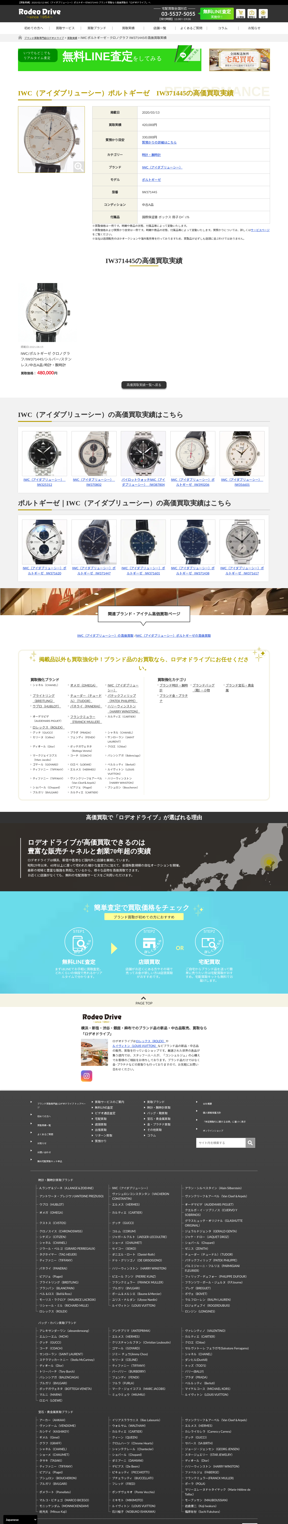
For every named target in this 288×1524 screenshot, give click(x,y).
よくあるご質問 (191, 28)
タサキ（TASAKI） (51, 1434)
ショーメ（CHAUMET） (128, 1225)
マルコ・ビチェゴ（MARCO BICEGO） (65, 1473)
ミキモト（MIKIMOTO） (128, 1473)
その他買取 (154, 1138)
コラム (222, 28)
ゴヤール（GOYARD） (127, 1326)
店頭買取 (101, 1132)
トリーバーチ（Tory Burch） (57, 1349)
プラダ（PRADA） (197, 1355)
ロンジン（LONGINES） (201, 1293)
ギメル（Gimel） (50, 1411)
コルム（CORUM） (125, 1213)
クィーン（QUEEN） (126, 1411)
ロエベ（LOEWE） (51, 1378)
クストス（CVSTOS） (53, 1205)
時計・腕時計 (151, 155)
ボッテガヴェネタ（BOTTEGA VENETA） (66, 1366)
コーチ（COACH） (51, 1326)
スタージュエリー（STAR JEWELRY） (209, 1428)
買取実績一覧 (42, 1126)
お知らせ (254, 28)
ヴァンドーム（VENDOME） (58, 1399)
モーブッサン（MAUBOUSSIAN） (207, 1473)
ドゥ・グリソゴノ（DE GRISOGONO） (138, 1242)
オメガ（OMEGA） (82, 685)
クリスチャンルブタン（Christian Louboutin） (142, 1320)
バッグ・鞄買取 (157, 1121)
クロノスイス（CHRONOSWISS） (61, 1213)
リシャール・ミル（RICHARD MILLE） (64, 1287)
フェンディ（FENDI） (126, 1355)
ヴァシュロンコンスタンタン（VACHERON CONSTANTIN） (140, 1178)
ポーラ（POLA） (196, 1457)
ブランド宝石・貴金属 (239, 685)
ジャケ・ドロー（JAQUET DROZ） (208, 1219)
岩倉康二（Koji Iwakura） (201, 1479)
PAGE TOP (143, 1011)
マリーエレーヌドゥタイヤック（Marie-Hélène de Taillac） (217, 1465)
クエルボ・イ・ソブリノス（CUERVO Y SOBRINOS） (211, 1194)
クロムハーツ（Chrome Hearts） (133, 1416)
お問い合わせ (42, 1142)
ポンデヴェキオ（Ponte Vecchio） (134, 1465)
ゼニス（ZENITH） (197, 1230)
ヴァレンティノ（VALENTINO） (206, 1308)
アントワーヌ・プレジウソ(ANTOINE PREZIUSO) (71, 1178)
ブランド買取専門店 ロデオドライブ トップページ (61, 1112)
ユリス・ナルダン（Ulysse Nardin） (135, 1281)
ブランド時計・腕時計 (173, 685)
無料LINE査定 (104, 1115)
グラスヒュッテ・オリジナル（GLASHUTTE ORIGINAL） (214, 1205)
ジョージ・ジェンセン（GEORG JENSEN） (213, 1422)
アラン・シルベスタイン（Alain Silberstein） (214, 1170)
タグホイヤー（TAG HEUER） (59, 1236)
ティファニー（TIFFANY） (56, 1242)
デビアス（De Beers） (126, 1440)
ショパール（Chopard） (200, 1225)
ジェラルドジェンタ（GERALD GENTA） (212, 1213)
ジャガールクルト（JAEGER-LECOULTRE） (140, 1219)
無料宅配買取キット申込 (50, 1148)
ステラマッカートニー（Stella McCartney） (67, 1337)
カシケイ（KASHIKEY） (55, 1405)
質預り (248, 12)
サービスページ (260, 230)
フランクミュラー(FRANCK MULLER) (209, 1451)
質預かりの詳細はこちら (159, 142)
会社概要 (205, 1110)
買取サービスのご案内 (109, 1110)
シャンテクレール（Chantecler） (133, 1422)
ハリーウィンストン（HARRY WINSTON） (121, 705)
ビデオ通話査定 (105, 1121)
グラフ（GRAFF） (51, 1416)
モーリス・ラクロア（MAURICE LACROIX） (68, 1281)
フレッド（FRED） (124, 1457)
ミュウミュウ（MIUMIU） (129, 1372)
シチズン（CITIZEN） (53, 1219)
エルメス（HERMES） (126, 1186)
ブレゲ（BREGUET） (199, 1270)
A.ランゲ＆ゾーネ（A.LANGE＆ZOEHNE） (67, 1170)
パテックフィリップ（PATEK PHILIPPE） (120, 696)
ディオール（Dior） (52, 1343)
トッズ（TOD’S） (196, 1343)
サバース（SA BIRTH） (200, 1416)
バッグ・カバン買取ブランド (55, 1302)
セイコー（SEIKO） (125, 1230)
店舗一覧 (159, 28)
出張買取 (101, 1138)
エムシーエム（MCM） (54, 1314)
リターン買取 (103, 1143)
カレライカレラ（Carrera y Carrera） (209, 1405)
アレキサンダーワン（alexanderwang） (65, 1308)
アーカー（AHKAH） (53, 1393)
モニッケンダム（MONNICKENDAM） (65, 1479)
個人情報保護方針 (211, 1115)
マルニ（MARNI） (51, 1372)
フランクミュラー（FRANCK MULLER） (83, 714)
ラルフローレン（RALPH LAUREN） (209, 1281)
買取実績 (128, 28)
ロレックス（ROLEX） (46, 721)
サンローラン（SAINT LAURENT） (62, 1332)
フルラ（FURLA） (124, 1361)
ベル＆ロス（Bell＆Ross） (56, 1276)
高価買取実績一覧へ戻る (144, 385)
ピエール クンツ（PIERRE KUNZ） (135, 1258)
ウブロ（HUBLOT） (45, 703)
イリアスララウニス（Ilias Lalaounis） (137, 1393)
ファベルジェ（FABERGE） (203, 1445)
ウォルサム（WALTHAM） (129, 1399)
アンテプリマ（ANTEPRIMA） (132, 1308)
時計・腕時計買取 (159, 1115)
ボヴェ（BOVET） (197, 1276)
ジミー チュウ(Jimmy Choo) (130, 1332)
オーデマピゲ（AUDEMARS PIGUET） (210, 1186)
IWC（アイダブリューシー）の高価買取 (105, 636)
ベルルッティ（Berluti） (201, 1361)
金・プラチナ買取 (159, 1132)
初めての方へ (33, 28)
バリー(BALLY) (194, 1349)
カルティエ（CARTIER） (128, 1194)
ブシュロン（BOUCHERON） (59, 1451)
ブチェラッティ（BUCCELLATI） (133, 1451)
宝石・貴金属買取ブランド (54, 1387)
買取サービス (65, 28)
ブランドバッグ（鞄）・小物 (207, 687)
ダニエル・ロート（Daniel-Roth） (134, 1236)
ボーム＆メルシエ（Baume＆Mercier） (137, 1276)
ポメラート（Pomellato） (56, 1465)
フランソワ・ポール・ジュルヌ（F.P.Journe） (214, 1264)
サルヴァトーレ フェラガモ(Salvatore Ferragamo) (217, 1326)
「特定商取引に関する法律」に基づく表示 (227, 1121)
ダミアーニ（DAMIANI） (128, 1434)
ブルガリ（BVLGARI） (127, 1270)
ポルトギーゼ (151, 180)
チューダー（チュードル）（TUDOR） (86, 696)
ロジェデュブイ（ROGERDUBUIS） (208, 1287)
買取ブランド (96, 28)
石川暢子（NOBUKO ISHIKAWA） (134, 1485)
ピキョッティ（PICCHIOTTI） (131, 1445)
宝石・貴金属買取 (159, 1126)
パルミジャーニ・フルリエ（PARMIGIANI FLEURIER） (212, 1250)
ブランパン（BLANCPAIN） (57, 1270)
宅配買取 (101, 1126)
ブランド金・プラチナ (173, 694)
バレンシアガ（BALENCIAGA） (60, 1355)
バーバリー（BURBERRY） (129, 1349)
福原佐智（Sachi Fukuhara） (203, 1485)
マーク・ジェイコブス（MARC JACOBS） (139, 1366)
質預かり (101, 1149)
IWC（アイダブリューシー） (162, 167)
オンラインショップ (212, 1126)
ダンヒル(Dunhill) (196, 1337)
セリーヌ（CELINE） (126, 1337)
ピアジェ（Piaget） (52, 1258)
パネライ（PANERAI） (84, 703)
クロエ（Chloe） (196, 1320)
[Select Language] (20, 1519)
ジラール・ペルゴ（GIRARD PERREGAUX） (68, 1230)
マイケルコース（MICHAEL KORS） (208, 1366)
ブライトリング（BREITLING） (42, 696)
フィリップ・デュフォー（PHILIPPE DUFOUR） (216, 1258)
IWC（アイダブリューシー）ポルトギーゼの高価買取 (173, 636)
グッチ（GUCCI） (124, 1205)
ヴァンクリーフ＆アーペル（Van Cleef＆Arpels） (217, 1178)
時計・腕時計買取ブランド (54, 1164)
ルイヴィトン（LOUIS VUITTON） (135, 1054)
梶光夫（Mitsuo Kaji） (54, 1485)
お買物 (235, 12)
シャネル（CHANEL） (54, 1225)
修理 (262, 12)
